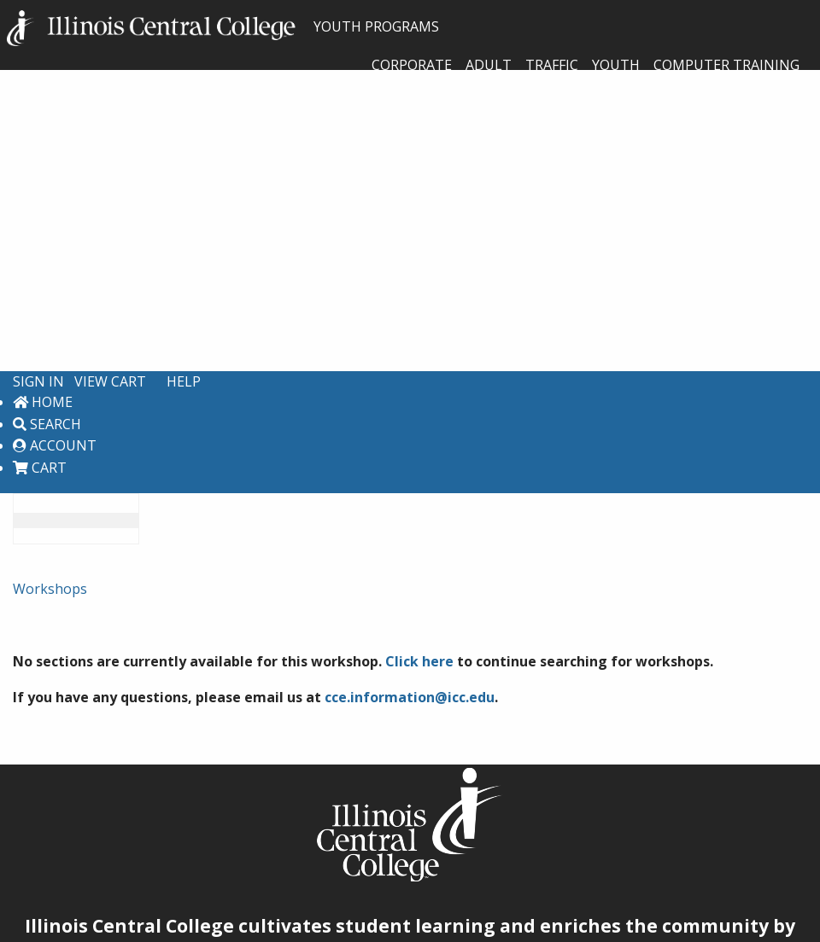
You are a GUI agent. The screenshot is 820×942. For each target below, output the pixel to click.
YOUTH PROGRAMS (223, 26)
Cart (40, 467)
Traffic (551, 65)
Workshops (50, 588)
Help (184, 381)
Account (55, 445)
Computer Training (726, 65)
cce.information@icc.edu (410, 697)
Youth (616, 65)
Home (43, 401)
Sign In (38, 381)
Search (47, 424)
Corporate (412, 65)
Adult (489, 65)
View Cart (110, 381)
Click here (419, 661)
